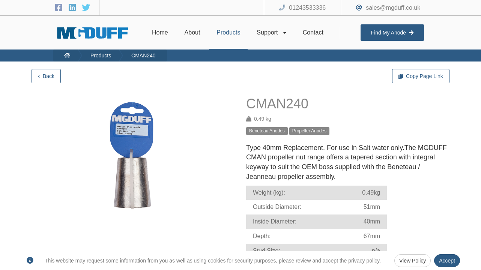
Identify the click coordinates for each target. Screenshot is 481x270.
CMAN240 (143, 55)
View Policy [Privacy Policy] (412, 261)
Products (100, 55)
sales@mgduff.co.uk (393, 7)
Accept (447, 261)
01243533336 (307, 7)
